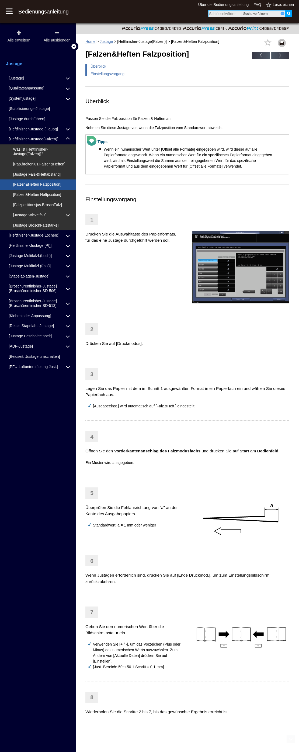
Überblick (98, 66)
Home (90, 41)
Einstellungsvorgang (107, 74)
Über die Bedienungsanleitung (223, 4)
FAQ (257, 4)
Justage (106, 41)
